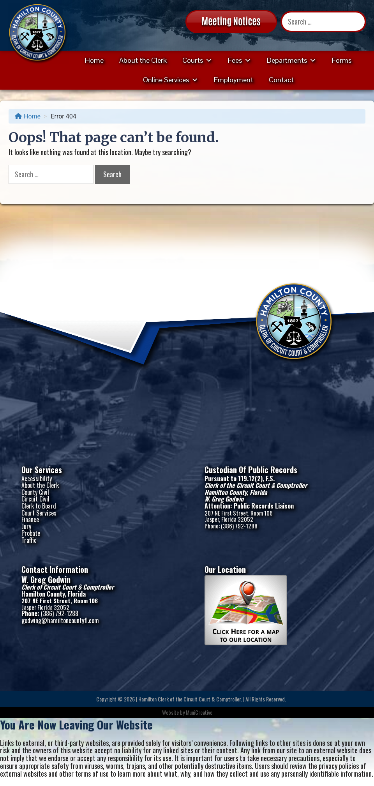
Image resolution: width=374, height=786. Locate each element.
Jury (26, 526)
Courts (197, 60)
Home (94, 60)
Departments (291, 60)
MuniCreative (199, 712)
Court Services (38, 513)
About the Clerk (143, 60)
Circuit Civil (35, 498)
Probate (30, 533)
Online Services (170, 79)
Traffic (29, 540)
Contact (281, 79)
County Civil (35, 492)
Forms (341, 60)
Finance (30, 519)
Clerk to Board (38, 505)
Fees (239, 60)
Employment (233, 79)
